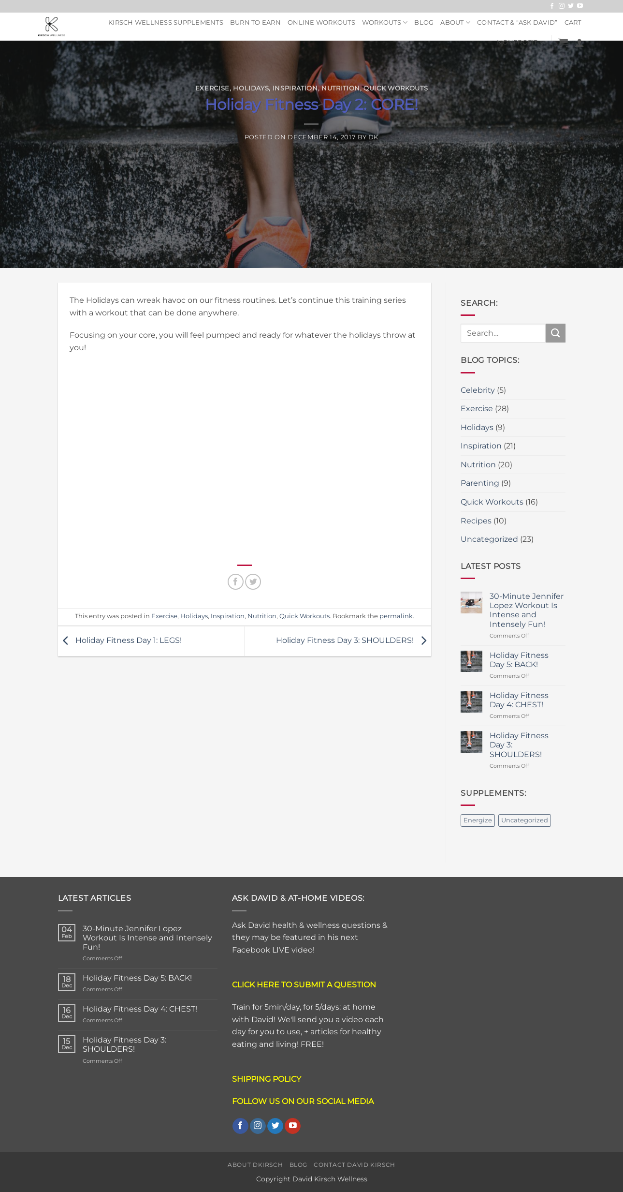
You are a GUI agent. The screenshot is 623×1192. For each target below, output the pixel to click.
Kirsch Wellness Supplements (165, 22)
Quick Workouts (395, 88)
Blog (424, 22)
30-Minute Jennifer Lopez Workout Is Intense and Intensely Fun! (527, 610)
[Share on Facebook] (236, 582)
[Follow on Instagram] (562, 6)
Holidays (251, 88)
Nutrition (340, 88)
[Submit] (555, 333)
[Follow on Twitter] (571, 6)
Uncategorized (489, 539)
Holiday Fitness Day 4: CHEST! (519, 700)
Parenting (480, 483)
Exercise (212, 88)
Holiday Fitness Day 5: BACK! (519, 660)
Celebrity (478, 390)
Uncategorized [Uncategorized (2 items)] (524, 820)
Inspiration (295, 88)
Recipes (476, 520)
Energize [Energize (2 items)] (478, 820)
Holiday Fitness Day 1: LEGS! (120, 640)
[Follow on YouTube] (580, 6)
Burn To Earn (255, 22)
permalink (396, 616)
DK (373, 137)
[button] (563, 42)
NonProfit (520, 42)
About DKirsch (255, 1164)
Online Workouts (321, 22)
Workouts (385, 22)
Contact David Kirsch (354, 1164)
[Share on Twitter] (253, 582)
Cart (573, 22)
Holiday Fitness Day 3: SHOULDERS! (353, 640)
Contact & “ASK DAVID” (517, 22)
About (455, 22)
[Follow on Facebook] (552, 6)
